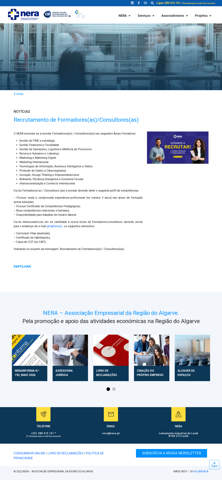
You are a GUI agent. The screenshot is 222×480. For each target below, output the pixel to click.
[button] (108, 389)
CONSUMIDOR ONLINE (30, 453)
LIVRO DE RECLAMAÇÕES (66, 453)
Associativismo (174, 15)
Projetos (203, 15)
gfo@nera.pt (54, 226)
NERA (124, 15)
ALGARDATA (201, 471)
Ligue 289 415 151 (185, 3)
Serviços (146, 15)
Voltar (18, 94)
